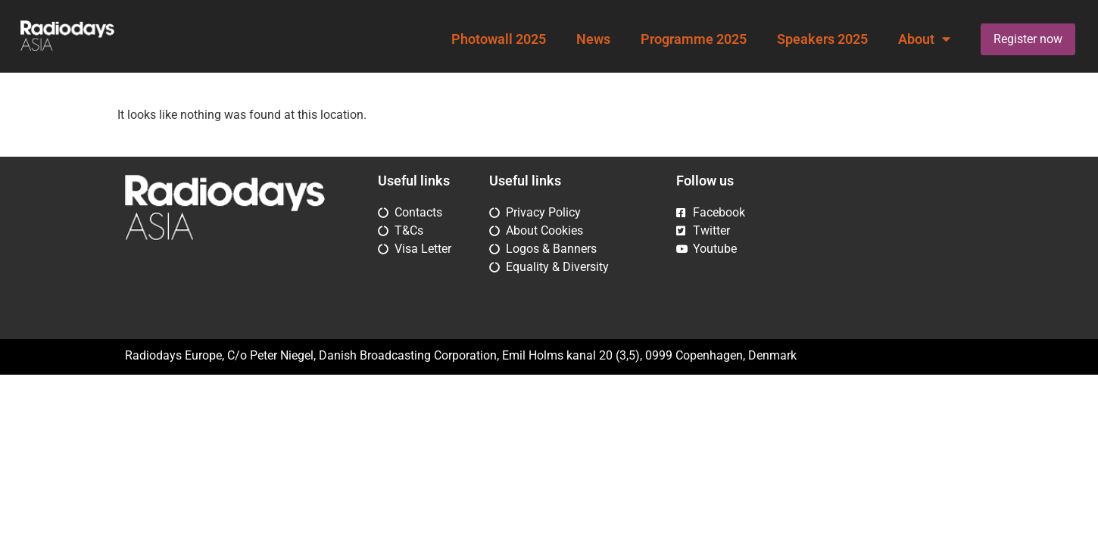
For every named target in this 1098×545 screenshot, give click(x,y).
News (593, 39)
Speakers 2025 (822, 39)
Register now (1028, 39)
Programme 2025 (694, 39)
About (924, 39)
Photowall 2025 (498, 39)
